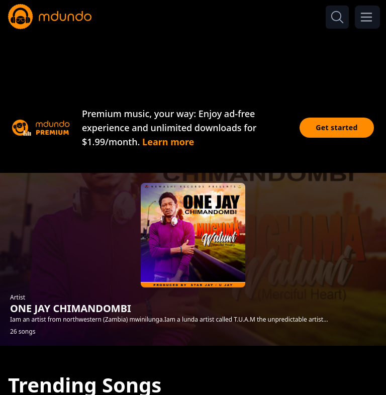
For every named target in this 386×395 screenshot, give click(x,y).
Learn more (168, 142)
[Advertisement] (193, 59)
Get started (337, 127)
